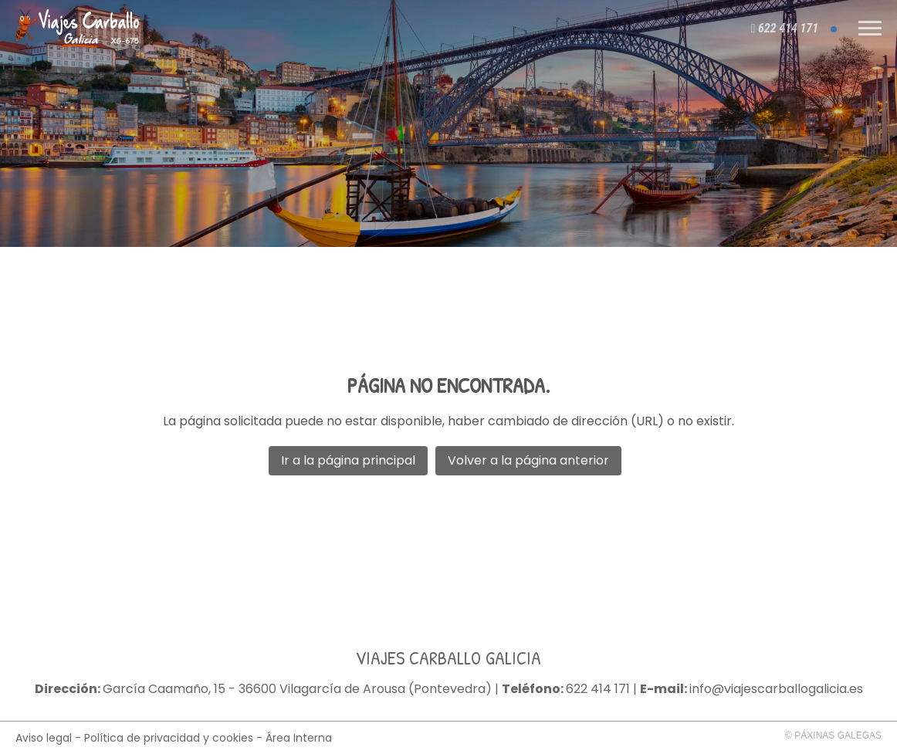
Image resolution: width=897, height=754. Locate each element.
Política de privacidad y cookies (168, 738)
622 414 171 (598, 689)
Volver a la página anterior (528, 460)
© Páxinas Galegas (833, 735)
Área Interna (299, 738)
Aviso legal (43, 738)
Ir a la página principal (348, 460)
